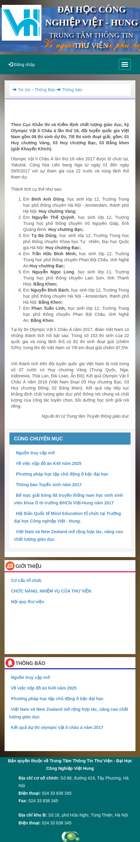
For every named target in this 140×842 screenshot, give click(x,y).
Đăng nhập (22, 64)
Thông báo (68, 89)
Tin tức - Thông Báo (33, 89)
